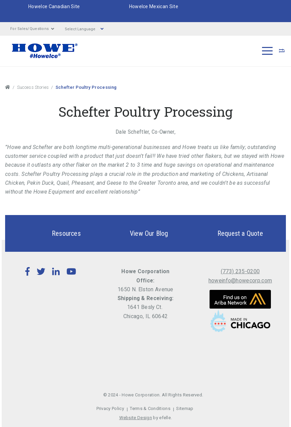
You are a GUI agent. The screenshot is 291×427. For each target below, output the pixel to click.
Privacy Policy (110, 408)
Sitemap (184, 408)
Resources (54, 233)
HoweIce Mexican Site (153, 6)
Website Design (135, 417)
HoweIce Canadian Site (54, 6)
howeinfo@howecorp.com (240, 280)
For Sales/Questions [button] (32, 29)
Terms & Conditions (150, 408)
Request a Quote (228, 233)
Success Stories (33, 87)
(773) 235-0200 (240, 271)
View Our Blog (137, 233)
